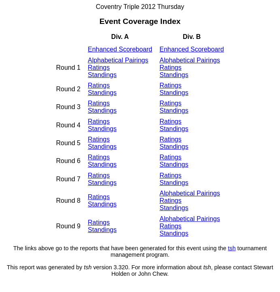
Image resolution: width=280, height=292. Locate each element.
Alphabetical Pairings (118, 60)
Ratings (99, 67)
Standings (102, 74)
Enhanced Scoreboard (120, 49)
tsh (231, 248)
